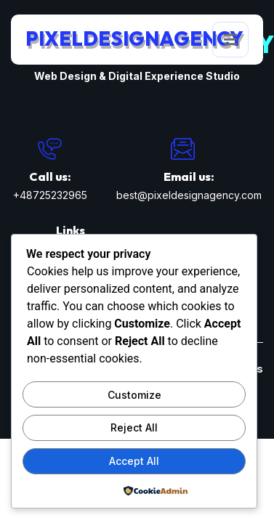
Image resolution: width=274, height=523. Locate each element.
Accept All (134, 461)
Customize (134, 395)
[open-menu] (230, 39)
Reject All (134, 427)
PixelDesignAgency (134, 38)
